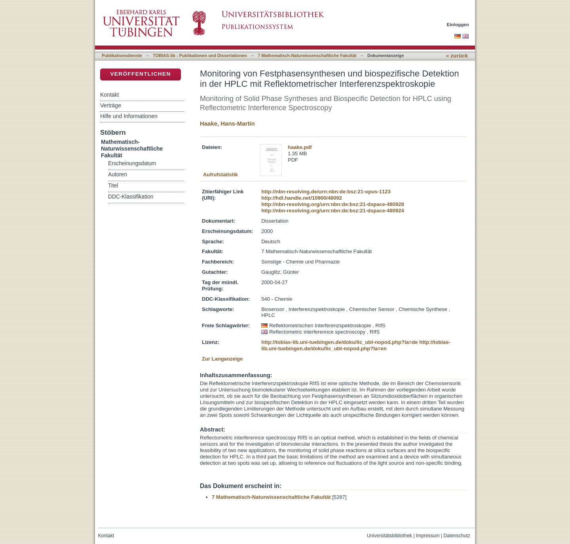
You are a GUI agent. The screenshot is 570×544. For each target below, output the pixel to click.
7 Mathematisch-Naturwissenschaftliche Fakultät (307, 55)
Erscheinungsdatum (132, 163)
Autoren (117, 175)
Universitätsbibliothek (389, 535)
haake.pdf (300, 147)
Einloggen (458, 24)
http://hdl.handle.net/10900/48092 (301, 198)
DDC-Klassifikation (130, 197)
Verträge (110, 105)
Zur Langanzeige (222, 359)
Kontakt (109, 95)
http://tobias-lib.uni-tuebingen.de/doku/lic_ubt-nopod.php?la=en (355, 345)
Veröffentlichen (140, 74)
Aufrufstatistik (220, 175)
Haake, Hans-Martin (227, 123)
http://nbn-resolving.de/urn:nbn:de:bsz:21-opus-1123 (325, 192)
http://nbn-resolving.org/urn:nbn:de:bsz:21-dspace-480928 (332, 204)
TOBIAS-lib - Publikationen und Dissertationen (200, 55)
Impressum (428, 535)
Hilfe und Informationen (129, 116)
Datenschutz (456, 535)
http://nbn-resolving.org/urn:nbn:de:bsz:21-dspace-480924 (332, 211)
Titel (113, 186)
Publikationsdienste (122, 55)
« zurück (457, 56)
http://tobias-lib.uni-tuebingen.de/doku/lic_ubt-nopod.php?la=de (339, 342)
